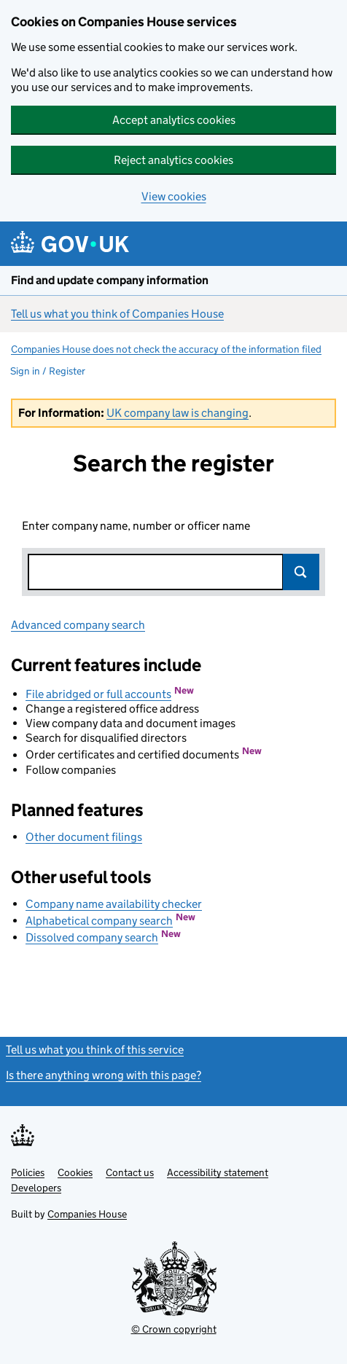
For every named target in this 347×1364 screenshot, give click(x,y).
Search (301, 572)
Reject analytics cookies (173, 160)
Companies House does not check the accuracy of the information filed (166, 349)
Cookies (75, 1172)
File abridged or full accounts (98, 694)
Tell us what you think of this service (95, 1050)
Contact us (130, 1172)
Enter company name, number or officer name (136, 526)
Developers (36, 1187)
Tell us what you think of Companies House (117, 314)
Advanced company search (78, 625)
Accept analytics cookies (173, 120)
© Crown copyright (174, 1329)
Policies (27, 1172)
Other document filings (84, 837)
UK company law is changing (177, 413)
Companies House (87, 1213)
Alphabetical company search (99, 921)
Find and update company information (109, 280)
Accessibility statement (217, 1172)
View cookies (173, 196)
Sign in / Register (47, 370)
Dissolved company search (92, 937)
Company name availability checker (114, 904)
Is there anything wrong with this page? (103, 1075)
